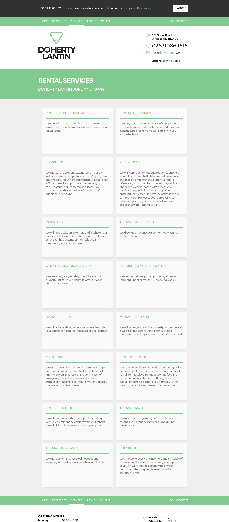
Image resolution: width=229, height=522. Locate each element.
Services (76, 21)
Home (44, 21)
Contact (105, 21)
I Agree (181, 8)
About (91, 21)
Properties (59, 21)
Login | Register (178, 21)
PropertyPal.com (181, 518)
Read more (144, 8)
